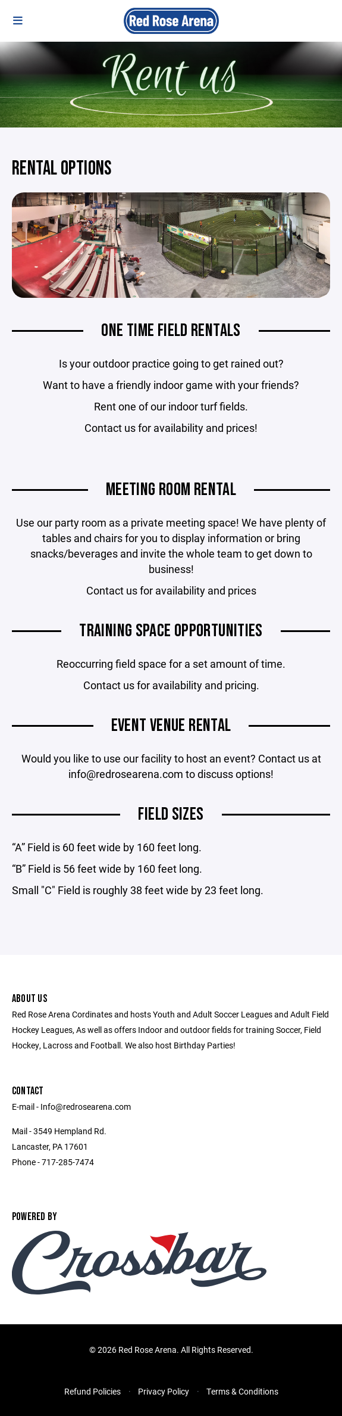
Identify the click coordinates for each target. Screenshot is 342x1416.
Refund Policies (92, 1391)
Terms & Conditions (242, 1391)
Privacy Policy (163, 1391)
